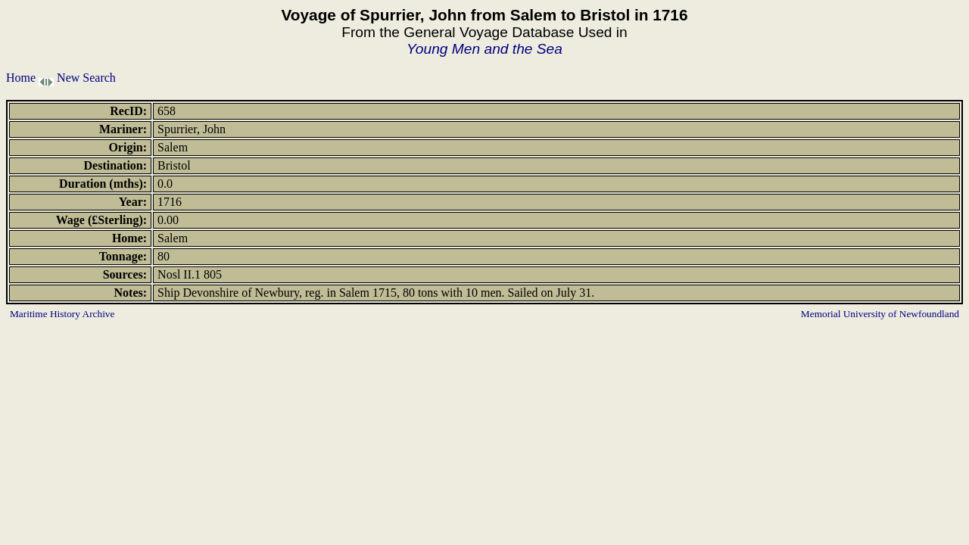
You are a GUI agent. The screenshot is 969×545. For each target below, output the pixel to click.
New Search (86, 77)
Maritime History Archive (62, 313)
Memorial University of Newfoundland (880, 313)
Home (21, 77)
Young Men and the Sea (484, 49)
